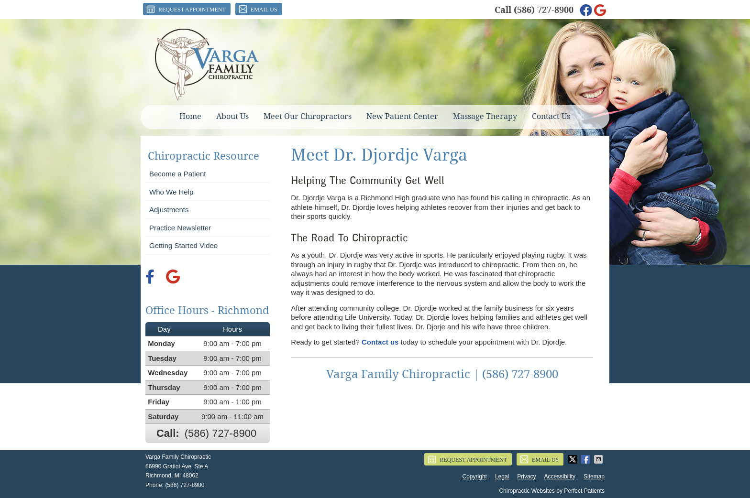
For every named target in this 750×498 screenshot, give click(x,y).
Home (190, 116)
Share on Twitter (573, 459)
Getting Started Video (183, 245)
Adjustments (169, 210)
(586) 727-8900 (544, 10)
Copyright (475, 476)
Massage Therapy (485, 116)
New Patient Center (402, 116)
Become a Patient (177, 174)
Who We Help (171, 192)
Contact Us (551, 116)
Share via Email (599, 459)
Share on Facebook (586, 459)
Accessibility (559, 476)
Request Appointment (185, 9)
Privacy (526, 476)
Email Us (257, 9)
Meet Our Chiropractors (308, 116)
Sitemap (594, 476)
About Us (232, 116)
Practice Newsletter (180, 228)
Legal (502, 476)
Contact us (380, 342)
